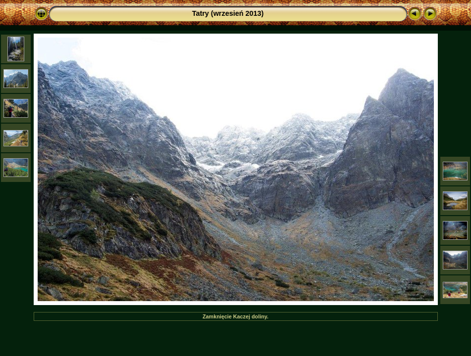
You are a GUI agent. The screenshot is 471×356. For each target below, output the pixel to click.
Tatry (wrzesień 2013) (228, 13)
